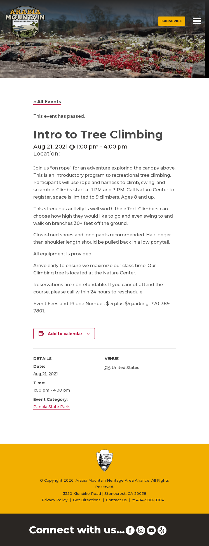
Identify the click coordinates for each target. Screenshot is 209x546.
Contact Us (116, 500)
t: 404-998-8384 (148, 500)
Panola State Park (51, 406)
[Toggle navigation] (197, 21)
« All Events (47, 101)
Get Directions (86, 500)
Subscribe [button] (171, 21)
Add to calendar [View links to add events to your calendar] (65, 333)
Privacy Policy (54, 500)
